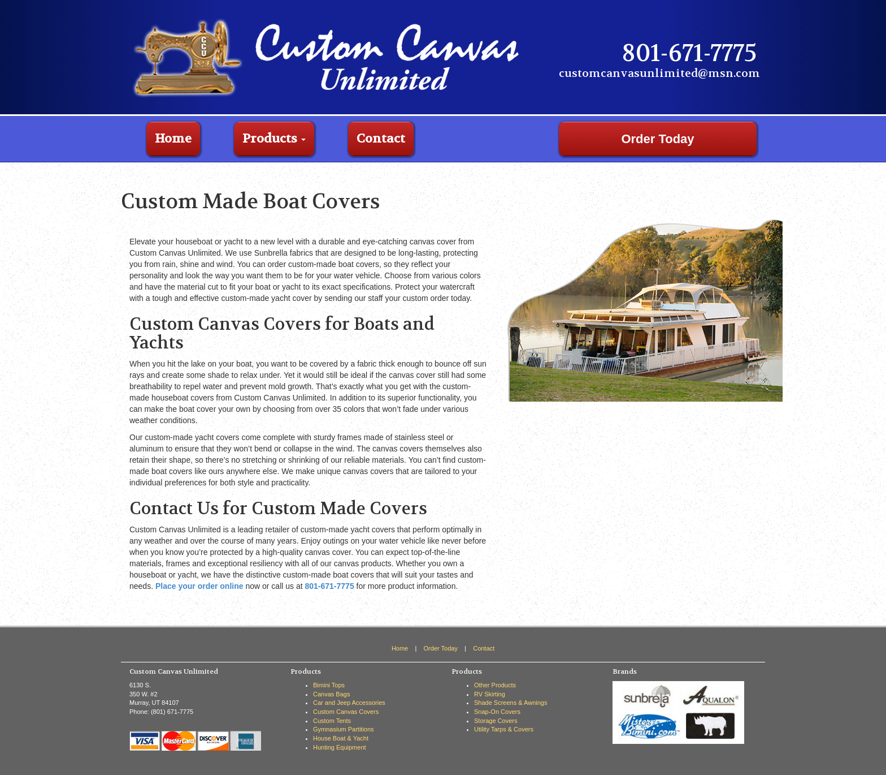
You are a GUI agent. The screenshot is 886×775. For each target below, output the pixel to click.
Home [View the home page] (400, 648)
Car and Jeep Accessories (349, 702)
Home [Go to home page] (173, 139)
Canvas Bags (331, 694)
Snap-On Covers (497, 711)
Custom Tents (332, 720)
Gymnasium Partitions (343, 729)
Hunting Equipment (339, 747)
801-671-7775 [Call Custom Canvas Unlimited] (689, 53)
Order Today (657, 139)
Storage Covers (495, 720)
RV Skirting (489, 694)
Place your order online (199, 586)
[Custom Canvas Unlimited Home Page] (329, 56)
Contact (381, 139)
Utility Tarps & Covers (503, 729)
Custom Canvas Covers (346, 711)
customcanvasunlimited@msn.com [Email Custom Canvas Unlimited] (659, 73)
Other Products (495, 685)
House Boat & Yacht (340, 738)
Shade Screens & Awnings (510, 702)
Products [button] (274, 139)
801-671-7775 (329, 586)
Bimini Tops (329, 685)
